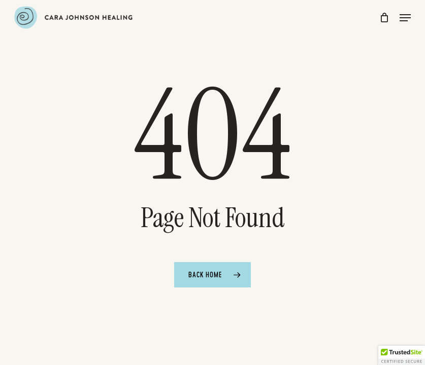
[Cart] (385, 17)
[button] (405, 18)
